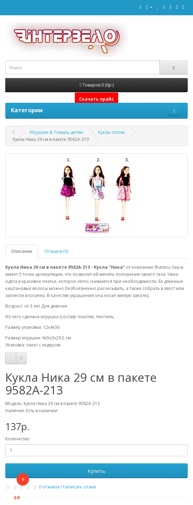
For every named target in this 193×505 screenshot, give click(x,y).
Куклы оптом (111, 132)
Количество (17, 439)
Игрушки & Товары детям (56, 132)
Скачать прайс (96, 99)
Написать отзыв (79, 487)
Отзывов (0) (56, 251)
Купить (96, 470)
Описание (21, 251)
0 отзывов (49, 487)
